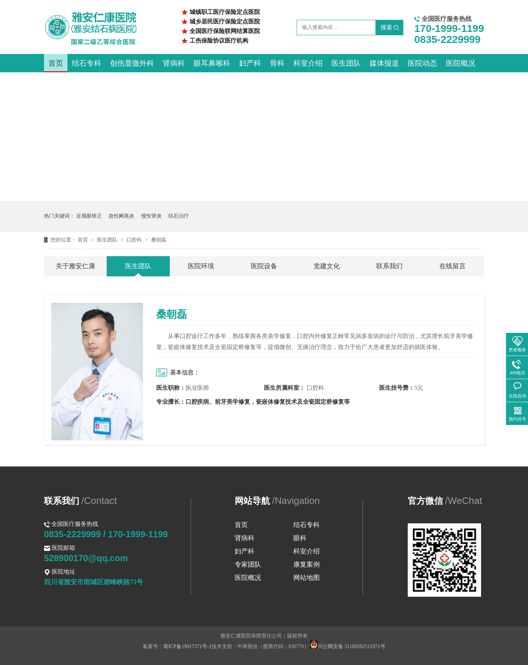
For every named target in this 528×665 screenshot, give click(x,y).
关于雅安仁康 (75, 266)
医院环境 (201, 266)
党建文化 (327, 266)
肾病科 (174, 63)
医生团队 (346, 63)
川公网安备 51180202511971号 (347, 646)
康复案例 (306, 564)
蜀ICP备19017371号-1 (187, 646)
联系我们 (389, 266)
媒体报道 (384, 63)
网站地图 (306, 577)
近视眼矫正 (89, 216)
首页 (55, 63)
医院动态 (422, 63)
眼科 (300, 538)
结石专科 (86, 63)
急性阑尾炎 (121, 216)
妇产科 (250, 63)
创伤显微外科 (132, 63)
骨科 (277, 63)
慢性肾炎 (151, 216)
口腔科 (134, 240)
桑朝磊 (158, 240)
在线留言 (452, 266)
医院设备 (264, 266)
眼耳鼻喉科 (212, 63)
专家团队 (248, 564)
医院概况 (460, 63)
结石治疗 (178, 216)
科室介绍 (308, 63)
